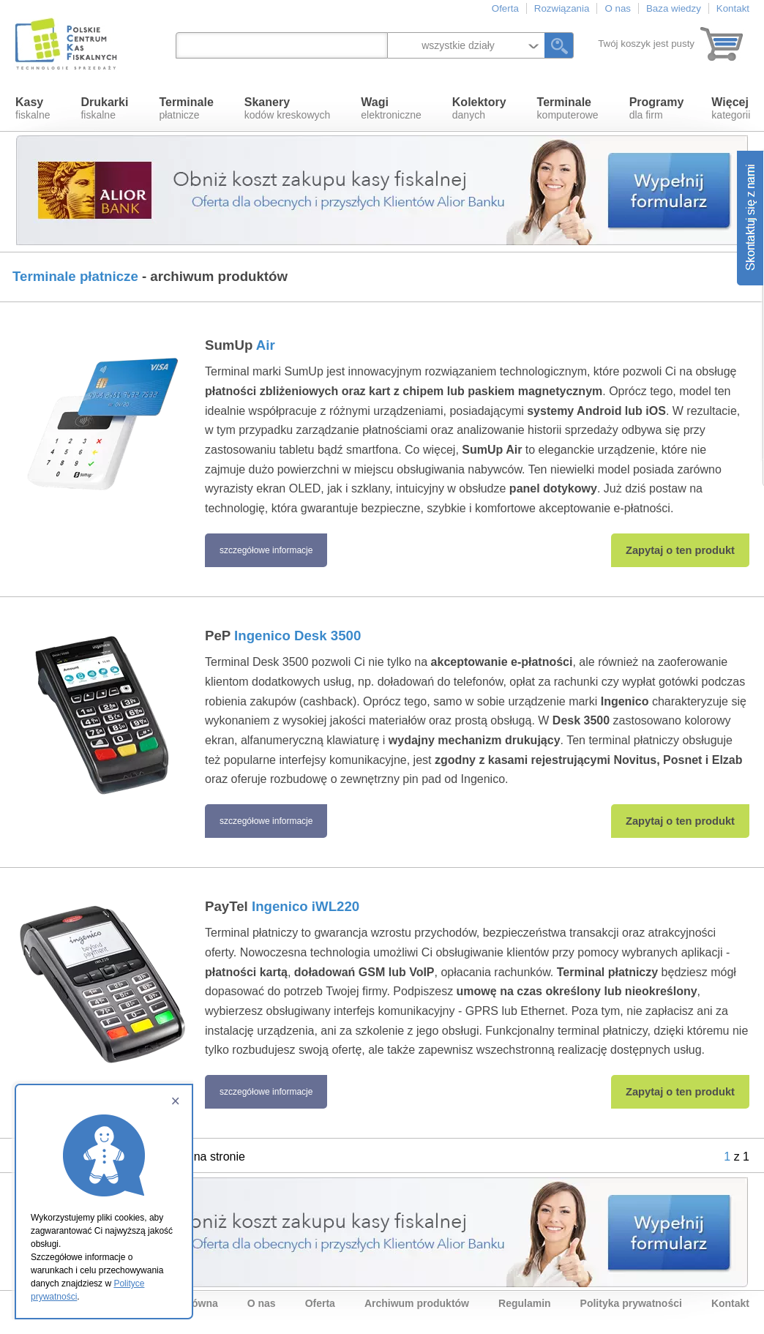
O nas (617, 8)
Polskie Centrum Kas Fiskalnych (67, 43)
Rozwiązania (562, 8)
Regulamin (524, 1303)
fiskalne (32, 108)
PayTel (282, 906)
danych (479, 108)
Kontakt (732, 8)
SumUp (240, 345)
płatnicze (186, 108)
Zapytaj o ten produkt (680, 550)
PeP (283, 635)
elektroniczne (391, 108)
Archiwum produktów (416, 1303)
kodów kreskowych (287, 108)
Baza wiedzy (673, 8)
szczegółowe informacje (266, 550)
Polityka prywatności (631, 1303)
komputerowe (568, 108)
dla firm (656, 108)
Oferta (505, 8)
